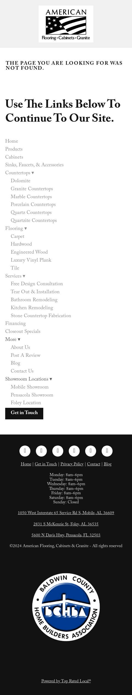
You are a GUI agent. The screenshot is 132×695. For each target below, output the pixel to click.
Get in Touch (24, 413)
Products (13, 150)
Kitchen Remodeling (32, 308)
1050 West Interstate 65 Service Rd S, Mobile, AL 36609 (66, 513)
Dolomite (20, 181)
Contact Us (22, 372)
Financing (15, 324)
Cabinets (14, 158)
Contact (93, 464)
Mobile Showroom (30, 388)
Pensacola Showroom (32, 396)
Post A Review (25, 356)
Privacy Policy (72, 464)
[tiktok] (90, 451)
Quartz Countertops (31, 213)
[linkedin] (57, 451)
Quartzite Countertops (34, 221)
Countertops (19, 173)
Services (15, 277)
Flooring (16, 229)
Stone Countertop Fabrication (41, 316)
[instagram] (41, 451)
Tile (15, 269)
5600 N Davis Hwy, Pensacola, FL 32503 (66, 535)
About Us (20, 348)
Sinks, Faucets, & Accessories (34, 165)
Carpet (17, 237)
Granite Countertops (32, 189)
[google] (107, 451)
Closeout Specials (22, 332)
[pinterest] (74, 451)
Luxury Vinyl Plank (31, 261)
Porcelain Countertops (33, 205)
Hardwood (21, 245)
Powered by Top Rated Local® (66, 681)
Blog (15, 364)
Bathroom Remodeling (34, 300)
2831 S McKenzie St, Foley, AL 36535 (66, 524)
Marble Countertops (31, 197)
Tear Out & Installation (35, 292)
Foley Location (26, 403)
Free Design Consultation (37, 284)
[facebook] (24, 451)
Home (11, 142)
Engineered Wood (29, 253)
